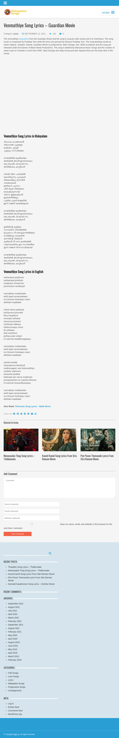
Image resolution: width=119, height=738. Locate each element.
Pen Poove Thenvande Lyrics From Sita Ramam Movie (97, 457)
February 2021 (14, 632)
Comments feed (15, 710)
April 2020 (12, 639)
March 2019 (13, 656)
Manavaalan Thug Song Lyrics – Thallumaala (19, 457)
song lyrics (24, 39)
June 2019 (13, 646)
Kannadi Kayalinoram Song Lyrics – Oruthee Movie (31, 584)
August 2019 (14, 642)
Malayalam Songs (16, 683)
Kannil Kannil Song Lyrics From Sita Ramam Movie (59, 457)
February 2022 (14, 621)
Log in (11, 703)
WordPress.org (15, 714)
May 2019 (12, 649)
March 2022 (13, 618)
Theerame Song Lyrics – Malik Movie (33, 406)
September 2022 (15, 603)
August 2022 (14, 607)
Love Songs (13, 676)
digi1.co (16, 734)
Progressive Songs (16, 687)
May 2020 (12, 635)
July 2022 (12, 610)
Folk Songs (13, 673)
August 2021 (14, 628)
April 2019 (12, 653)
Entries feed (13, 707)
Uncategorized (14, 690)
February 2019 (14, 660)
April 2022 (12, 614)
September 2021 (15, 625)
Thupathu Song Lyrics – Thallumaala (24, 567)
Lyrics (15, 34)
